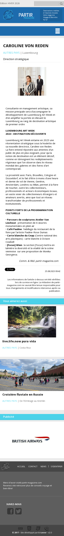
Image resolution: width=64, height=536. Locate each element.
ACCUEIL (21, 466)
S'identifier (56, 466)
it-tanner (42, 532)
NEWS (43, 466)
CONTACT (32, 466)
